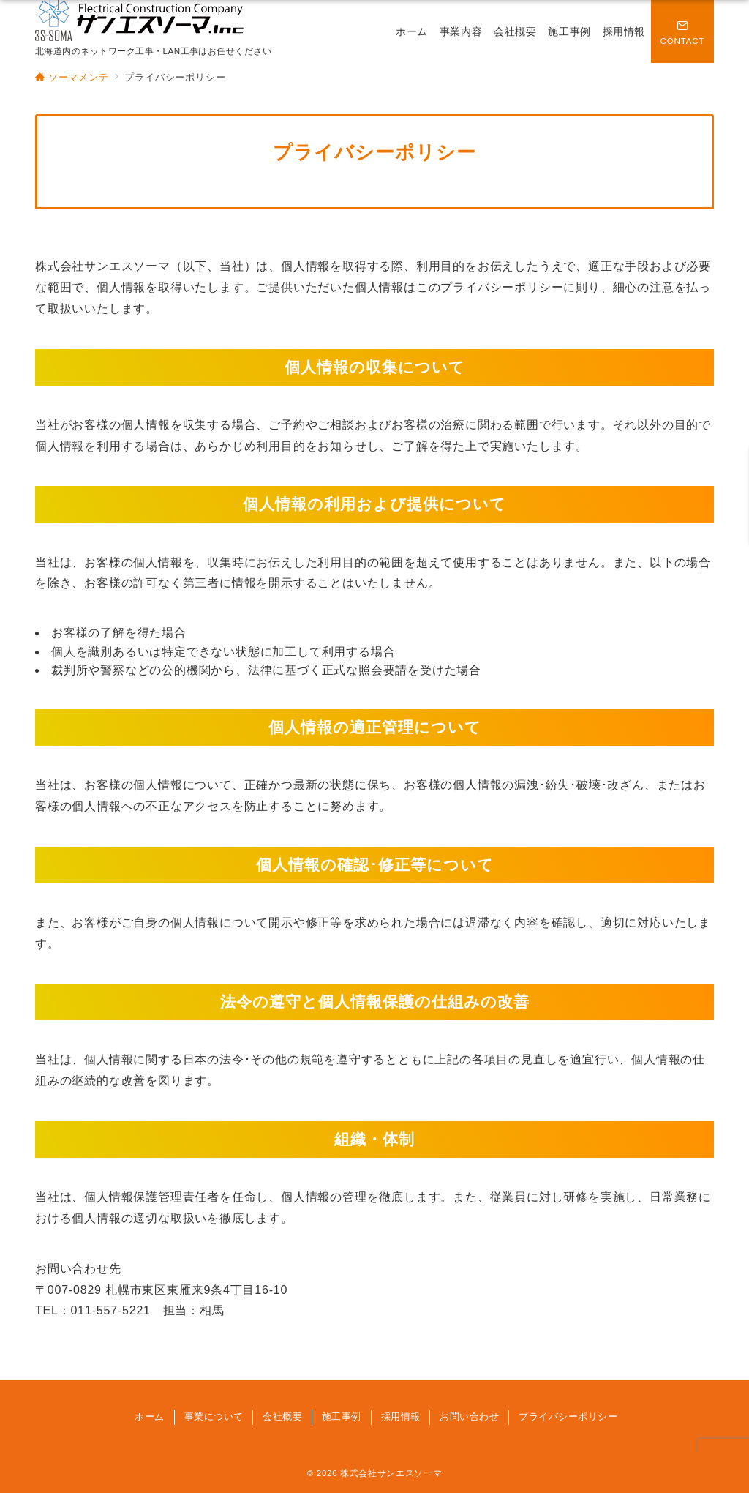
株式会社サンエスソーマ (391, 1473)
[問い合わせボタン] (682, 31)
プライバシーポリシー (568, 1416)
